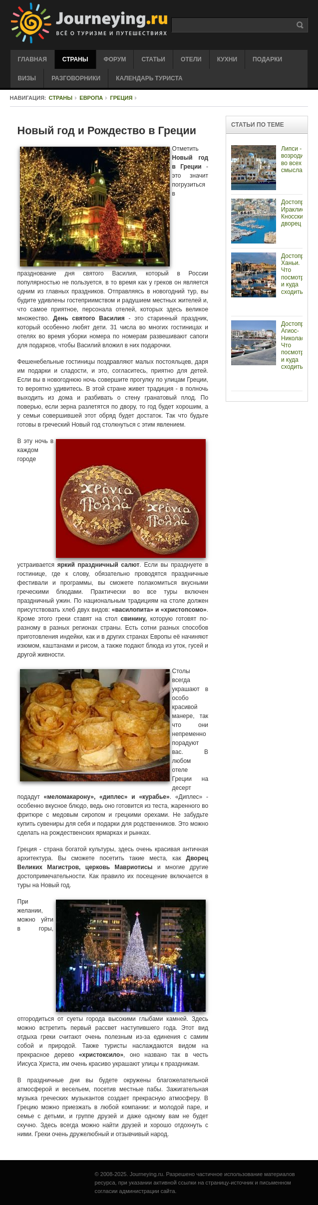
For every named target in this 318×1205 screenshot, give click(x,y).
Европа (91, 98)
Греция (121, 98)
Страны (61, 98)
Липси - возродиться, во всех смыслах (299, 159)
